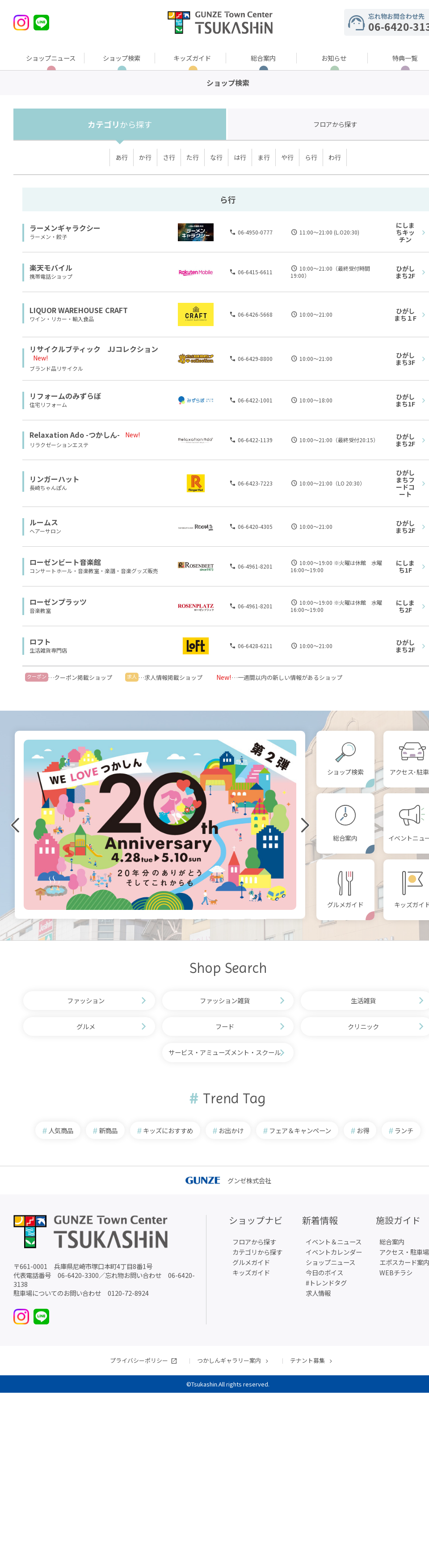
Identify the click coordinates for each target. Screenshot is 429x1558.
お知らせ (333, 58)
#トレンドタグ (326, 1282)
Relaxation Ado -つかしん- (74, 434)
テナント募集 (307, 1360)
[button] (61, 918)
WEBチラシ (395, 1272)
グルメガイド (345, 904)
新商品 (108, 1130)
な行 (216, 157)
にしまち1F (405, 566)
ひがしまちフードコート (405, 483)
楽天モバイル (50, 267)
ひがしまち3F (405, 359)
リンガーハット (54, 478)
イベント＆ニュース (334, 1241)
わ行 (334, 157)
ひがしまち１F (405, 314)
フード (224, 1026)
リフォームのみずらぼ (65, 395)
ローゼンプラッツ (58, 601)
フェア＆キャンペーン (300, 1130)
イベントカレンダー (334, 1251)
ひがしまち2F (405, 272)
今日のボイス (324, 1272)
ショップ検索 (121, 58)
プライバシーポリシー (139, 1360)
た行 (192, 157)
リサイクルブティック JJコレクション (93, 348)
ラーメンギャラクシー (65, 227)
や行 (287, 157)
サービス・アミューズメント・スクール (224, 1052)
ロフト (40, 641)
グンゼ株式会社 (228, 1180)
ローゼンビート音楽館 (65, 562)
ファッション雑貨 (225, 1000)
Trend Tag (234, 1098)
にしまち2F (405, 606)
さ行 (169, 157)
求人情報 (318, 1293)
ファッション (86, 1000)
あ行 (121, 157)
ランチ (404, 1130)
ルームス (43, 522)
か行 (145, 157)
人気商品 (60, 1130)
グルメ (85, 1026)
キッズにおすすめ (168, 1130)
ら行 (311, 157)
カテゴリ (120, 124)
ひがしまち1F (405, 400)
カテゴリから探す (257, 1251)
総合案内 (263, 58)
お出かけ (231, 1130)
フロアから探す (254, 1241)
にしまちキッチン (405, 232)
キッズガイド (192, 58)
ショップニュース (51, 58)
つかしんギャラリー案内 (229, 1360)
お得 (363, 1130)
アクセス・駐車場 (404, 1251)
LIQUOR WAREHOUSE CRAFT (78, 310)
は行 (240, 157)
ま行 (263, 157)
